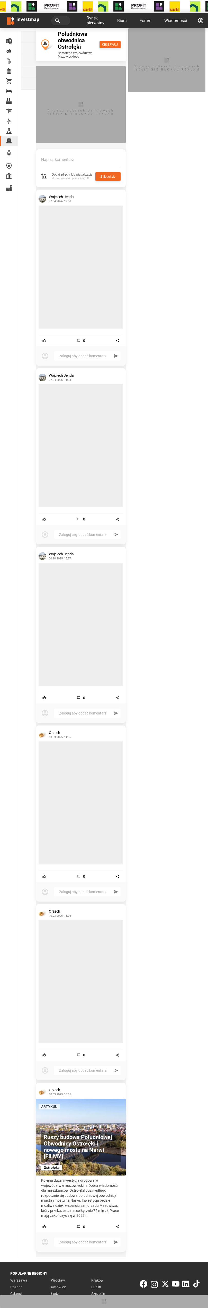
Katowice (58, 1287)
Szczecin (98, 1294)
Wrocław (58, 1280)
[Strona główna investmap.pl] (23, 20)
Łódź (55, 1294)
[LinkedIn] (186, 1285)
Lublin (96, 1287)
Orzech (54, 733)
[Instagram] (154, 1285)
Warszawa (18, 1280)
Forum (145, 20)
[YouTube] (175, 1285)
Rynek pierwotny (95, 20)
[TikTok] (196, 1285)
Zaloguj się (108, 176)
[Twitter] (165, 1285)
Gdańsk (16, 1294)
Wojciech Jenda (61, 197)
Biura (122, 20)
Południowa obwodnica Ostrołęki (72, 40)
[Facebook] (143, 1285)
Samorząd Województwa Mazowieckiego (75, 54)
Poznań (16, 1287)
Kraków (97, 1280)
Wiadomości (175, 20)
